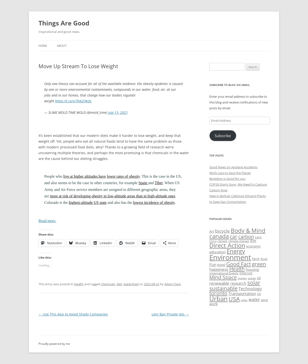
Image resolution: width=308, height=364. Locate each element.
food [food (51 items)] (264, 259)
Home (42, 46)
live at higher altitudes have (84, 176)
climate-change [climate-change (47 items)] (238, 241)
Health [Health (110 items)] (237, 269)
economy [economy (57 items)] (253, 246)
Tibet (159, 183)
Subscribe (223, 135)
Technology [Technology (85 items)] (250, 288)
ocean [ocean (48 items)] (252, 278)
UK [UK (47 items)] (259, 294)
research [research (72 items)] (238, 283)
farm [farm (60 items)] (256, 258)
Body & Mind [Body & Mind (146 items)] (248, 230)
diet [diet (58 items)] (253, 240)
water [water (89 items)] (254, 299)
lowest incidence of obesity (154, 202)
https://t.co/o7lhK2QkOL (73, 101)
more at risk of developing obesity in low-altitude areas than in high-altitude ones (112, 196)
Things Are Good (63, 23)
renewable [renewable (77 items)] (219, 283)
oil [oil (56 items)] (259, 278)
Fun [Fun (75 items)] (212, 264)
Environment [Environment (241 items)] (230, 257)
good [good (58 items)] (221, 264)
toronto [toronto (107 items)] (218, 293)
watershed (131, 284)
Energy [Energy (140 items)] (236, 251)
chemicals (108, 284)
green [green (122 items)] (259, 263)
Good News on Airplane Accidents (233, 167)
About (62, 46)
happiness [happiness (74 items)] (218, 269)
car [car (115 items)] (233, 236)
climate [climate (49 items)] (222, 241)
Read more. (47, 221)
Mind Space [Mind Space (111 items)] (223, 277)
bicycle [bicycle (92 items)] (222, 231)
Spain (143, 183)
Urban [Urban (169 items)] (218, 299)
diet (119, 284)
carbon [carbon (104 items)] (246, 236)
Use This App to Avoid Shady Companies (73, 314)
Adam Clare (172, 284)
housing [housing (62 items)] (252, 269)
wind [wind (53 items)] (264, 300)
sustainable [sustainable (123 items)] (223, 288)
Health (78, 284)
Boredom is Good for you (227, 178)
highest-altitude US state (88, 202)
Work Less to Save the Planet (230, 173)
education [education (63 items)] (217, 251)
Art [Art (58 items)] (211, 231)
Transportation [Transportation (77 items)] (242, 293)
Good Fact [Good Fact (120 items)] (238, 264)
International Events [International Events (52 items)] (223, 273)
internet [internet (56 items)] (245, 273)
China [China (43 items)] (213, 241)
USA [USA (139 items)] (234, 299)
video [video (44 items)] (244, 300)
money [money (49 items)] (242, 278)
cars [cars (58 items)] (258, 237)
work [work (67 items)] (213, 303)
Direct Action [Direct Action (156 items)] (227, 245)
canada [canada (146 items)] (219, 236)
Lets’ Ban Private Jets (170, 314)
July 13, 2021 (118, 112)
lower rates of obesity (123, 176)
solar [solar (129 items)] (253, 282)
